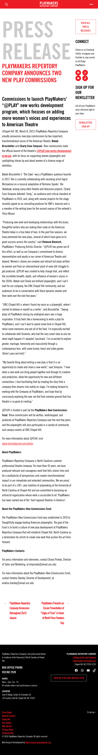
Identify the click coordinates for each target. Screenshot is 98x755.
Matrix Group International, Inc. (38, 745)
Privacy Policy (8, 732)
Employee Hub (8, 736)
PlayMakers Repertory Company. (21, 739)
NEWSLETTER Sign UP (85, 127)
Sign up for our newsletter (69, 681)
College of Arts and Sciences (84, 660)
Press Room (7, 715)
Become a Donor (8, 718)
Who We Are (7, 729)
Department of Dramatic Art (84, 663)
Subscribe (6, 722)
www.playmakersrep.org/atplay (17, 446)
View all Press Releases (86, 29)
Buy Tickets (6, 725)
